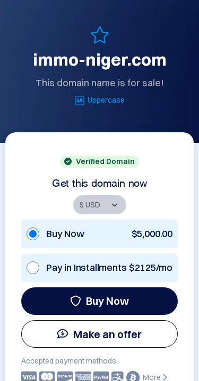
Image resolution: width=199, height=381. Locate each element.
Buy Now (99, 300)
